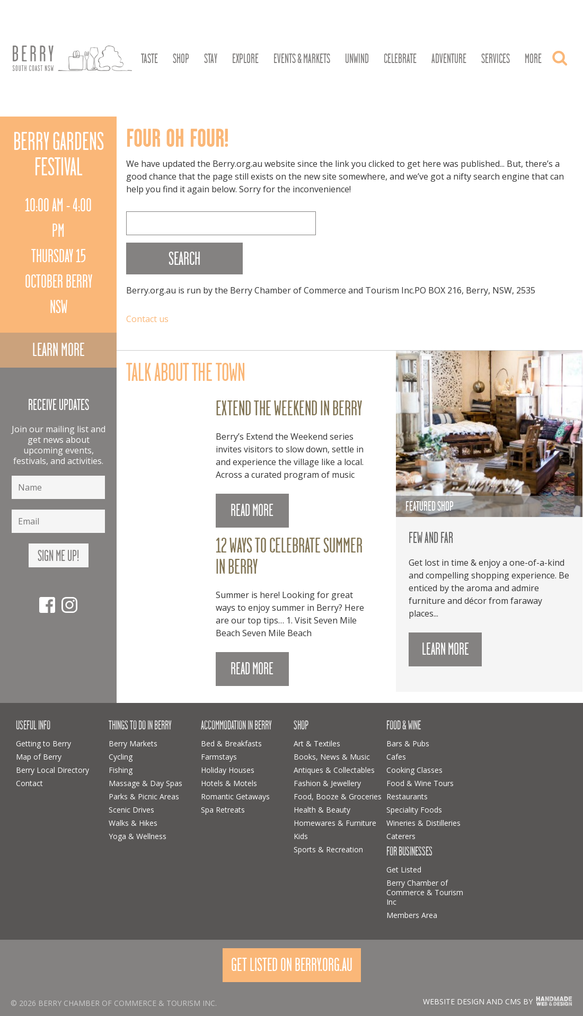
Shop (181, 59)
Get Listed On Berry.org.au (291, 965)
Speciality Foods (414, 810)
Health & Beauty (322, 810)
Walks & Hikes (133, 823)
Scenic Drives (131, 810)
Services (495, 59)
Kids (301, 836)
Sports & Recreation (328, 849)
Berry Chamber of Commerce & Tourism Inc (424, 892)
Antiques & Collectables (334, 770)
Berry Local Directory (52, 770)
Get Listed (403, 870)
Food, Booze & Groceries (338, 796)
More (533, 59)
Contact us (147, 319)
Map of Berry (38, 757)
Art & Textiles (317, 743)
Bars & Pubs (407, 743)
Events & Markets (301, 59)
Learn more (58, 350)
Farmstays (219, 757)
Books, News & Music (332, 757)
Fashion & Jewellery (327, 783)
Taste (149, 59)
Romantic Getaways (235, 796)
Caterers (401, 836)
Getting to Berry (43, 743)
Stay (210, 59)
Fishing (120, 770)
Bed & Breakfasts (231, 743)
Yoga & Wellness (137, 836)
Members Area (411, 915)
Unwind (357, 59)
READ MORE (252, 510)
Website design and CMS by (478, 1001)
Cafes (396, 757)
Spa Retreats (223, 810)
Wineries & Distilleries (423, 823)
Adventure (448, 59)
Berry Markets (133, 743)
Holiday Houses (227, 770)
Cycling (120, 757)
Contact (29, 783)
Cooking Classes (414, 770)
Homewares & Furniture (335, 823)
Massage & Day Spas (145, 783)
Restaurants (407, 796)
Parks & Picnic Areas (144, 796)
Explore (245, 59)
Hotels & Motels (229, 783)
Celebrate (400, 59)
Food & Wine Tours (420, 783)
